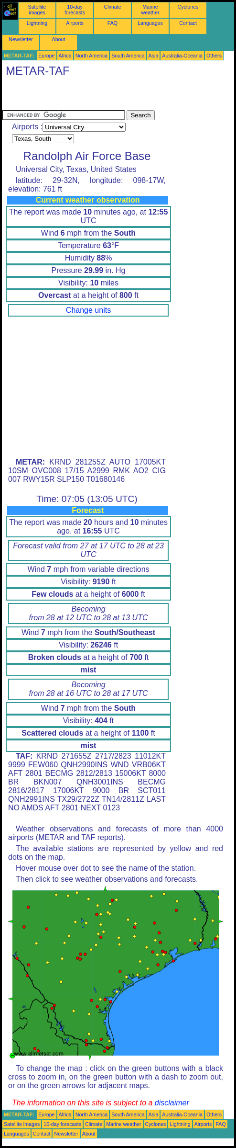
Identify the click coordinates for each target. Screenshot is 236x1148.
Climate (112, 7)
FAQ (112, 23)
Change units (88, 310)
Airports (75, 23)
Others (214, 55)
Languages (150, 23)
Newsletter (20, 39)
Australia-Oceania (182, 55)
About (58, 39)
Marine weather (150, 9)
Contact (188, 23)
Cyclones (188, 7)
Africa (65, 55)
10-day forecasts (74, 9)
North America (91, 55)
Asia (154, 55)
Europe (46, 55)
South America (127, 55)
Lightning (37, 23)
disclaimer (172, 1103)
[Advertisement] (113, 95)
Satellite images (37, 9)
